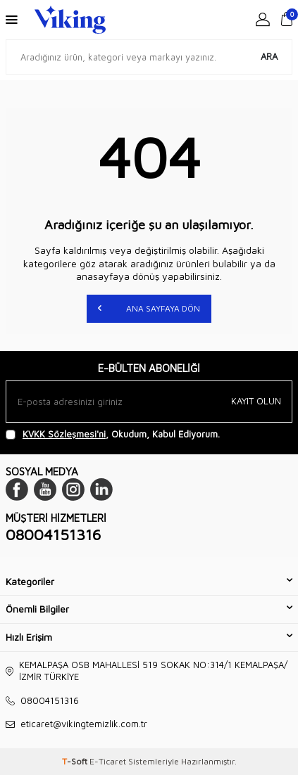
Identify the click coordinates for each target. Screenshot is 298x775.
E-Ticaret (107, 761)
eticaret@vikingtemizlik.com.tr (83, 723)
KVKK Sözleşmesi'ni (64, 434)
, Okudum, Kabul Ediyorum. (113, 434)
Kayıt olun (256, 400)
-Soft (75, 761)
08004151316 (53, 534)
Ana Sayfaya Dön (149, 308)
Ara (269, 56)
